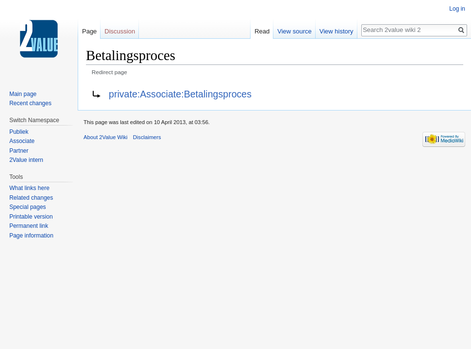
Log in (457, 8)
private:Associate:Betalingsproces (180, 94)
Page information (31, 235)
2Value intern (26, 160)
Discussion (119, 31)
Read (261, 31)
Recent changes (30, 103)
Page (89, 31)
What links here (29, 188)
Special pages (27, 207)
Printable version (30, 216)
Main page (22, 94)
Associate (21, 141)
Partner (18, 150)
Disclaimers (147, 137)
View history (336, 31)
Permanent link (28, 225)
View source (294, 31)
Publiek (18, 131)
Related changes (31, 197)
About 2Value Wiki (106, 137)
